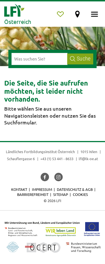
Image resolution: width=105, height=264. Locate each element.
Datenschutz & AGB (75, 189)
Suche (80, 58)
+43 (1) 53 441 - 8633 (56, 158)
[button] (45, 177)
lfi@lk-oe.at (88, 158)
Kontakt (19, 189)
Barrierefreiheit (32, 194)
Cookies (80, 194)
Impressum (42, 189)
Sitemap (60, 194)
